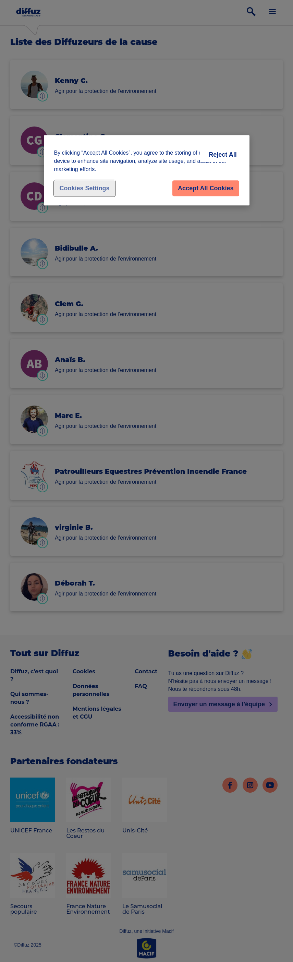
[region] (146, 170)
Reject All (222, 154)
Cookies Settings (85, 188)
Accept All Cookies (205, 188)
